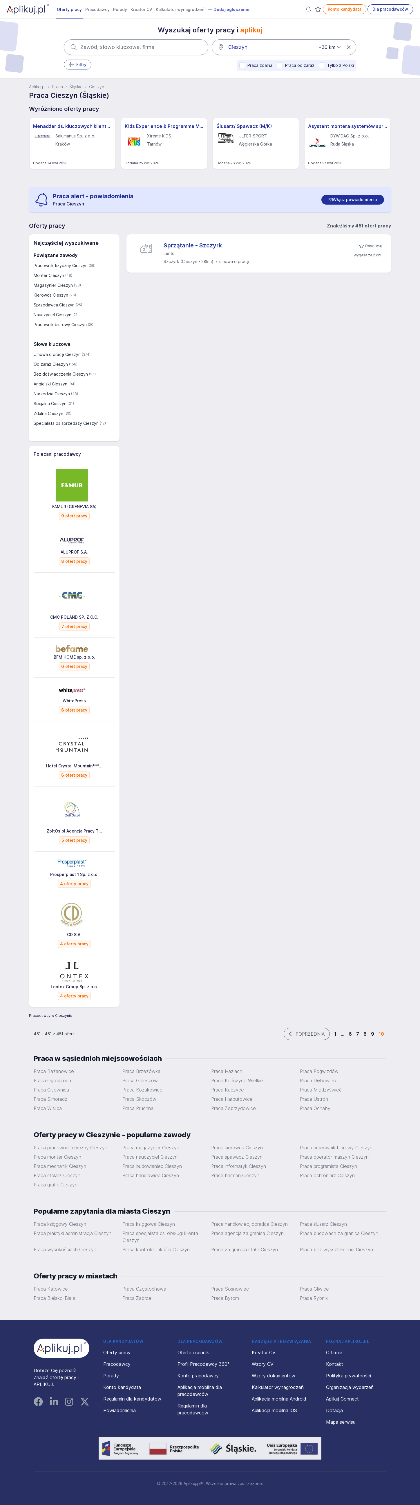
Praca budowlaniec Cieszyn (152, 1166)
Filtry (77, 64)
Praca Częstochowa (144, 1289)
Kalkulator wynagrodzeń (180, 9)
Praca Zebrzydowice (233, 1108)
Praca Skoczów (139, 1099)
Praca (57, 86)
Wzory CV (263, 1364)
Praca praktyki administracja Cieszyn (72, 1233)
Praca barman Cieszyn (235, 1175)
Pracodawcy (97, 9)
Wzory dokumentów (273, 1376)
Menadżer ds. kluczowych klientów (72, 126)
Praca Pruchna (137, 1108)
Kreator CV (141, 9)
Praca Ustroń (314, 1099)
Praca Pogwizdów (319, 1071)
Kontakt (334, 1364)
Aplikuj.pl (37, 86)
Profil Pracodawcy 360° (203, 1364)
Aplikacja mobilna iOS (274, 1410)
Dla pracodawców (390, 9)
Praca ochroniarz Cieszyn (327, 1175)
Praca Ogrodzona (52, 1080)
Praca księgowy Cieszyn (60, 1224)
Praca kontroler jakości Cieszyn (156, 1249)
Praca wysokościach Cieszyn (65, 1249)
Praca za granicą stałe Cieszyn (244, 1249)
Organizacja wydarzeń (350, 1387)
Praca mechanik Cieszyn (60, 1166)
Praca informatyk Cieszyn (238, 1166)
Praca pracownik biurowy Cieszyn (336, 1148)
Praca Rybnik (314, 1298)
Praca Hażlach (226, 1071)
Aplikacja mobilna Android (279, 1399)
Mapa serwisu (340, 1422)
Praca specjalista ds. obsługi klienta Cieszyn (160, 1236)
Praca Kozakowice (142, 1090)
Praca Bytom (225, 1298)
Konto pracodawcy (198, 1376)
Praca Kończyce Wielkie (237, 1080)
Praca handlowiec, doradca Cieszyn (249, 1224)
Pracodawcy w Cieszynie (50, 1015)
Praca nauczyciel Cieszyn (150, 1157)
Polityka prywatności (348, 1376)
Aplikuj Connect (342, 1399)
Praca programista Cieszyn (328, 1166)
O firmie (334, 1352)
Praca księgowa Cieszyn (148, 1224)
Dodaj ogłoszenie (228, 9)
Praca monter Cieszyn (57, 1157)
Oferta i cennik (193, 1352)
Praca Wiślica (48, 1108)
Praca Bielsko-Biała (54, 1298)
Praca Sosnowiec (230, 1289)
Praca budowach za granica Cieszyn (339, 1233)
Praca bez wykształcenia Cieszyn (336, 1249)
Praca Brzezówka (141, 1071)
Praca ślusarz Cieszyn (323, 1224)
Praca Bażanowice (54, 1071)
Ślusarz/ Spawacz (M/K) (244, 126)
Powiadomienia (119, 1410)
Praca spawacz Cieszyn (236, 1157)
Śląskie (76, 86)
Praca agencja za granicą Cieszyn (247, 1233)
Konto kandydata (344, 9)
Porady (120, 9)
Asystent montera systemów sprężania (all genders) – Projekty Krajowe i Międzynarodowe (347, 126)
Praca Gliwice (314, 1289)
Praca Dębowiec (318, 1080)
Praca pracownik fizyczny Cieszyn (70, 1148)
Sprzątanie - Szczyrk (193, 245)
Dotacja (334, 1410)
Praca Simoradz (50, 1099)
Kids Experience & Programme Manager (164, 126)
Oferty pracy (69, 9)
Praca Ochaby (315, 1108)
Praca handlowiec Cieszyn (150, 1175)
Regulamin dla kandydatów (132, 1399)
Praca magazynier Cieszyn (150, 1148)
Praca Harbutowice (232, 1099)
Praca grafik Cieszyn (55, 1185)
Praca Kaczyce (227, 1090)
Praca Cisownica (51, 1090)
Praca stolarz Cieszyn (57, 1175)
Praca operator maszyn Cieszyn (334, 1157)
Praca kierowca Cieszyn (237, 1148)
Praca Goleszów (140, 1080)
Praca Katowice (51, 1289)
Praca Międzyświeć (321, 1090)
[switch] (352, 200)
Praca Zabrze (136, 1298)
